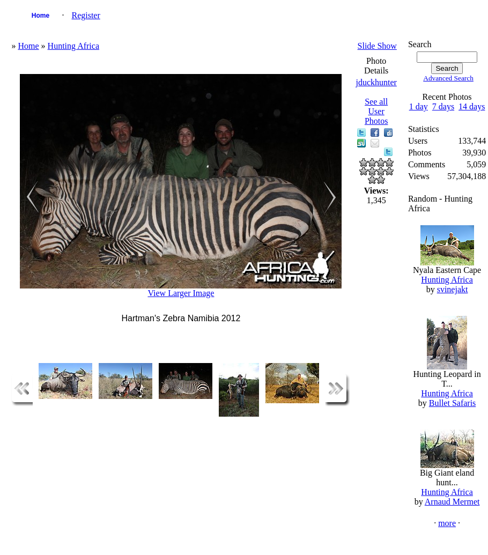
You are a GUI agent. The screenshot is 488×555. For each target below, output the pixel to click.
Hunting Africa (73, 45)
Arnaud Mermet (452, 501)
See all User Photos (376, 111)
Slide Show (377, 45)
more (447, 523)
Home (40, 15)
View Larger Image (180, 293)
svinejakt (452, 289)
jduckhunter (376, 82)
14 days (472, 106)
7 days (443, 106)
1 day (418, 106)
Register (85, 15)
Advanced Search (448, 78)
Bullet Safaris (452, 403)
